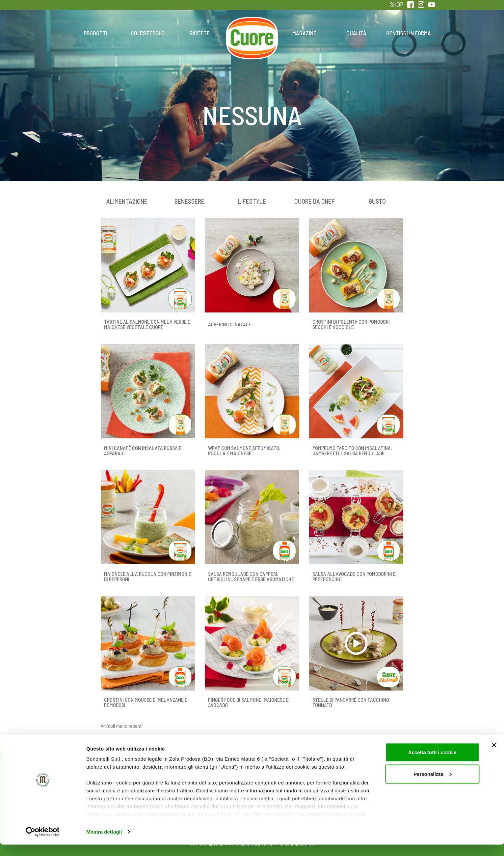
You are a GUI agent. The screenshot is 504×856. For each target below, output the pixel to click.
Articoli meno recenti (122, 726)
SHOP (396, 4)
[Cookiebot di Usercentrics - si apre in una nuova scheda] (42, 843)
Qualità (356, 33)
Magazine (304, 33)
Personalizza (432, 785)
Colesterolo (148, 33)
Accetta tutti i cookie (432, 763)
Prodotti (95, 33)
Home (252, 25)
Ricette (200, 33)
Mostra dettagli (104, 843)
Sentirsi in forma (408, 33)
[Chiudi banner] (493, 756)
